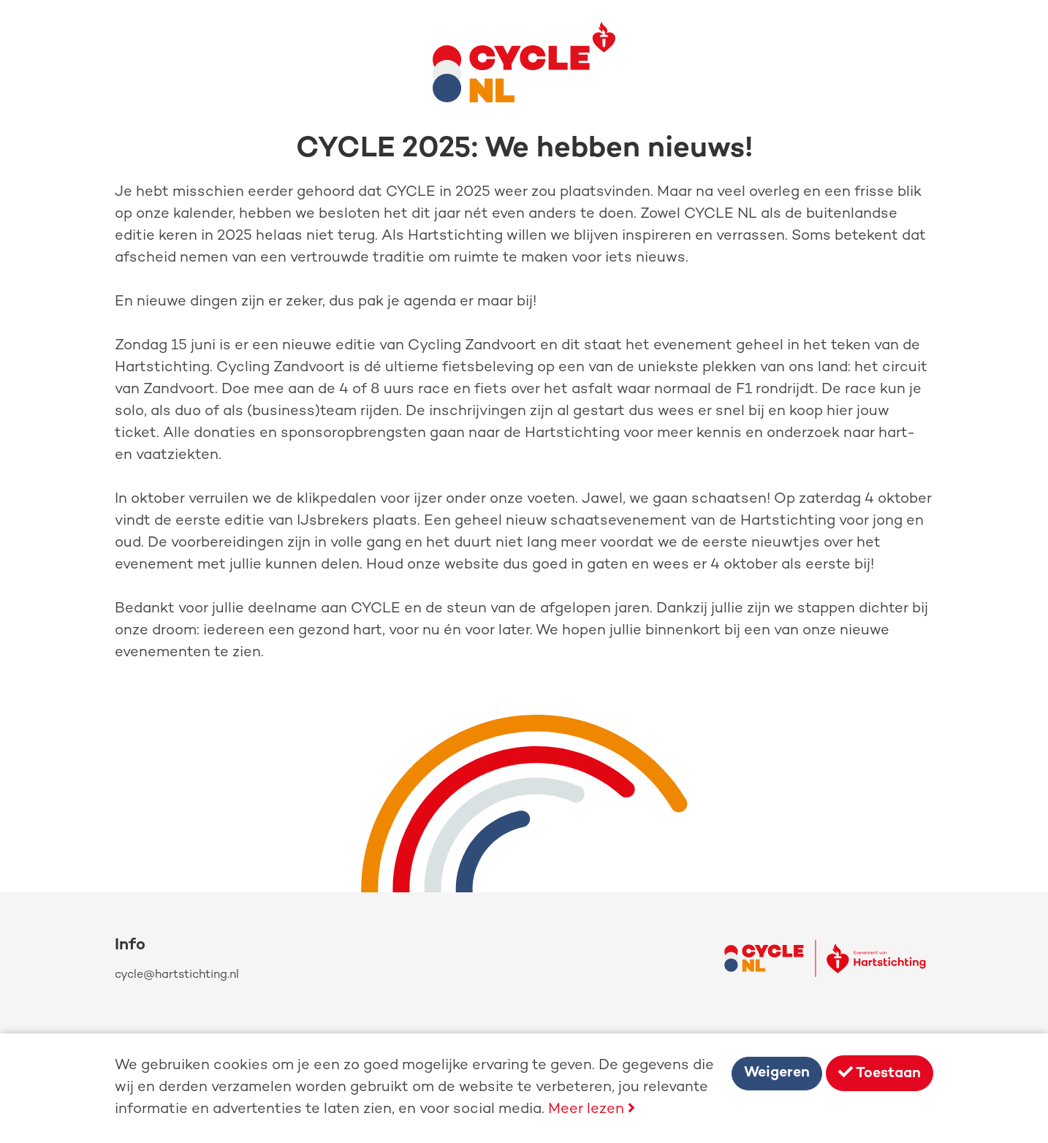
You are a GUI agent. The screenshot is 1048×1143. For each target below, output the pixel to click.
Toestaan (879, 1073)
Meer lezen (591, 1109)
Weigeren (777, 1073)
